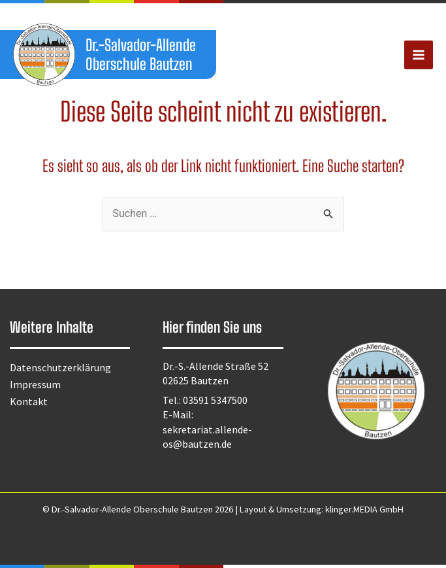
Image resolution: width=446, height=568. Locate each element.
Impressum (35, 384)
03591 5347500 (215, 400)
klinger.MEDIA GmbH (364, 509)
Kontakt (29, 401)
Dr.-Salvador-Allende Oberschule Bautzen (142, 54)
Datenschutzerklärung (60, 367)
